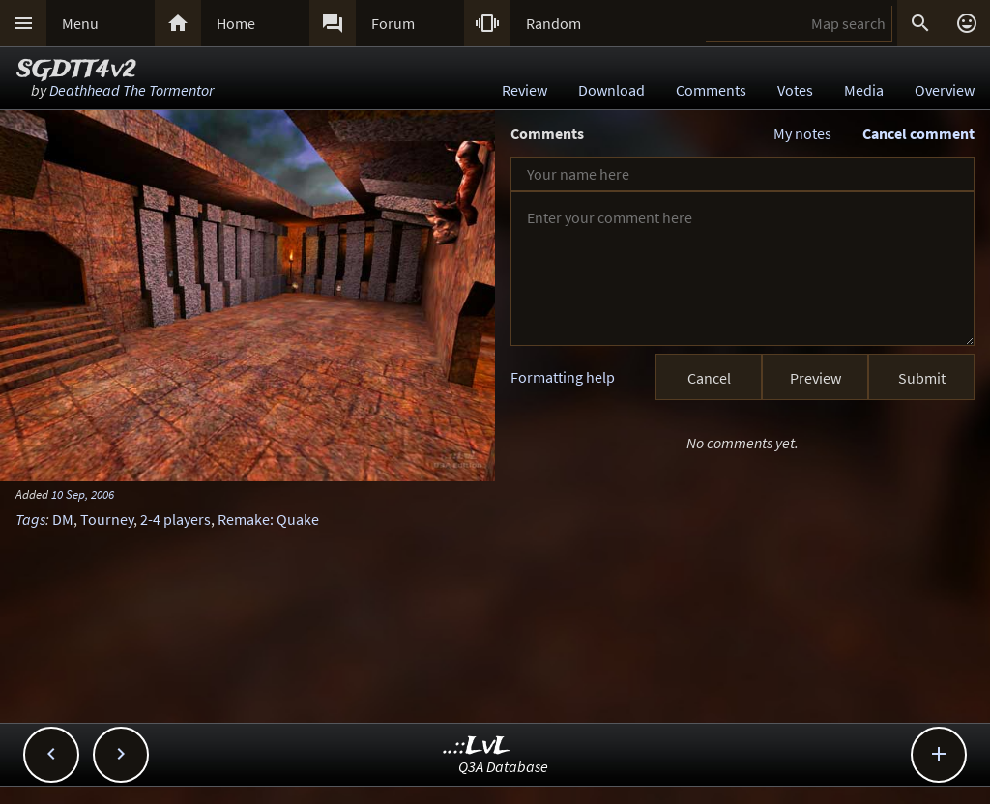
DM (62, 519)
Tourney (106, 519)
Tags (30, 519)
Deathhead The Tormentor (131, 90)
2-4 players (175, 519)
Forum (393, 23)
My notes (802, 133)
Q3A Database (503, 766)
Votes (795, 90)
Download (611, 90)
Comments (711, 90)
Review (524, 90)
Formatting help (562, 377)
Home (236, 23)
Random (553, 23)
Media (864, 90)
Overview (945, 90)
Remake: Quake (268, 519)
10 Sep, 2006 (82, 494)
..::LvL (477, 746)
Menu (80, 23)
